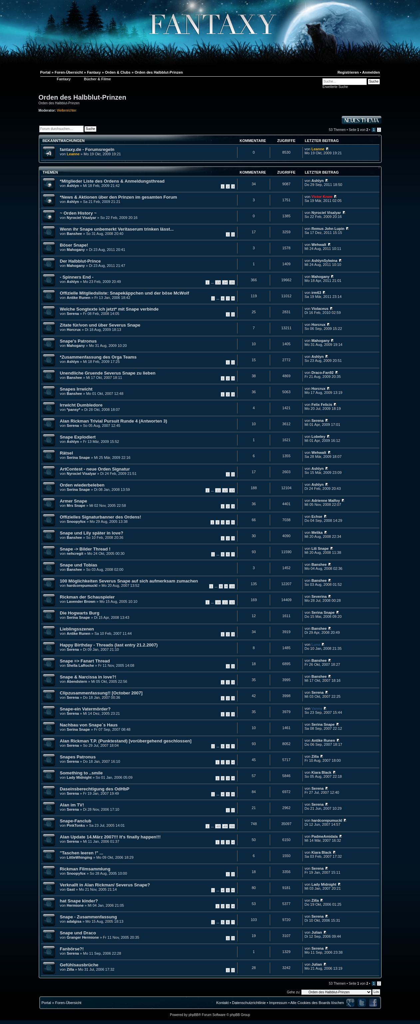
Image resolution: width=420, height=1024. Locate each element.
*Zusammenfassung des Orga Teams (98, 357)
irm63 (316, 293)
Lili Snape (320, 548)
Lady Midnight (79, 777)
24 (225, 282)
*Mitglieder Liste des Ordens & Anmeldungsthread (112, 181)
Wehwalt (318, 245)
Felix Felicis (321, 405)
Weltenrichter (67, 110)
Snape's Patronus (78, 341)
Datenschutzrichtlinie (249, 1003)
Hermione (75, 905)
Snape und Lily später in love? (92, 532)
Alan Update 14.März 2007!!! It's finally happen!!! (110, 836)
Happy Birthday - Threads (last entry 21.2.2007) (109, 644)
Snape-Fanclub (76, 820)
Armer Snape (73, 501)
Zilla (315, 756)
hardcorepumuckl (82, 585)
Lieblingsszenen (77, 628)
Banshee (74, 234)
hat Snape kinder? (79, 900)
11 (218, 490)
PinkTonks (76, 825)
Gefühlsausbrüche (79, 964)
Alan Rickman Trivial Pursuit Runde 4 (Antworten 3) (113, 421)
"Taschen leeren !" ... (81, 852)
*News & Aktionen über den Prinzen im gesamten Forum (118, 197)
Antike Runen (78, 298)
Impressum (278, 1003)
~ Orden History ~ (78, 213)
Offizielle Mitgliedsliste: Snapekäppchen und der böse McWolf (124, 293)
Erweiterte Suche (335, 87)
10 (232, 586)
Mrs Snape (76, 506)
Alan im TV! (72, 804)
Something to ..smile (81, 772)
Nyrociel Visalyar (81, 218)
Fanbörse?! (72, 948)
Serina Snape (78, 458)
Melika (317, 532)
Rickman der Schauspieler (87, 596)
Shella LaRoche (80, 665)
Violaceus (319, 309)
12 (225, 490)
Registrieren (348, 72)
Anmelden (371, 72)
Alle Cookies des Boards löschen (317, 1003)
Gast (71, 889)
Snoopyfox (76, 521)
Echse (316, 516)
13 (232, 490)
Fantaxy (64, 79)
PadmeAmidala (324, 836)
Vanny (316, 708)
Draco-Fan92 (322, 373)
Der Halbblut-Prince (80, 261)
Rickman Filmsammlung (85, 868)
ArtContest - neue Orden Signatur (95, 469)
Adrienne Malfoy (325, 501)
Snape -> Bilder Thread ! (85, 548)
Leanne (73, 154)
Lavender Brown (81, 601)
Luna (315, 644)
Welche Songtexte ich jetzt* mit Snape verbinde (109, 309)
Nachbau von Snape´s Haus (89, 724)
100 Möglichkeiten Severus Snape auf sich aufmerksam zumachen (129, 580)
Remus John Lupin (327, 229)
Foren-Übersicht (68, 1003)
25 (232, 282)
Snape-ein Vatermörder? (85, 708)
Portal (46, 1003)
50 (232, 826)
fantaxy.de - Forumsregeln (87, 149)
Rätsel (66, 453)
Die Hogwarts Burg (80, 612)
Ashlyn (73, 186)
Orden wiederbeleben (82, 485)
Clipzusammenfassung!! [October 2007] (101, 692)
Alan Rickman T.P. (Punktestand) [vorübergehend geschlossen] (126, 740)
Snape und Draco (78, 932)
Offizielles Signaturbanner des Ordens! (100, 516)
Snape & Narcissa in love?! (88, 676)
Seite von (358, 130)
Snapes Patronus (78, 756)
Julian (316, 932)
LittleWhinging (79, 857)
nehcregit (75, 553)
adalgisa (74, 921)
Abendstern (77, 681)
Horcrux (74, 330)
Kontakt (222, 1003)
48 (218, 826)
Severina (319, 596)
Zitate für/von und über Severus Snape (100, 325)
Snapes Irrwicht (76, 389)
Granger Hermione (83, 937)
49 (225, 826)
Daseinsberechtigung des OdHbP (95, 788)
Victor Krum (321, 197)
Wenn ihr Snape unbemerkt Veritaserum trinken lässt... (117, 229)
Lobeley (318, 437)
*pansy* (73, 410)
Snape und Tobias (79, 564)
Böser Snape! (74, 245)
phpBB (194, 1015)
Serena (73, 314)
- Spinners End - (77, 277)
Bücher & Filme (97, 79)
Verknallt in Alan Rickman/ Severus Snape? (105, 884)
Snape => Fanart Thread (85, 660)
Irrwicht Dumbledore (81, 405)
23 (218, 282)
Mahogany (76, 250)
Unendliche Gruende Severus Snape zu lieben (108, 373)
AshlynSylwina (324, 261)
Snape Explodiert (78, 437)
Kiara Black (321, 772)
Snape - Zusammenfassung (88, 916)
